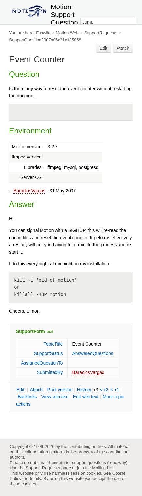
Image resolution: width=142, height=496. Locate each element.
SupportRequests (101, 32)
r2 (106, 389)
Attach (123, 48)
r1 (117, 389)
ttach (36, 389)
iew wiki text (55, 396)
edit (50, 331)
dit (20, 389)
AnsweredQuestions (92, 353)
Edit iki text (86, 396)
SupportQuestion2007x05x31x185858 (45, 39)
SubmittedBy (50, 372)
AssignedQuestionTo (42, 362)
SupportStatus (48, 353)
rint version (60, 389)
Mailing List (103, 467)
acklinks (27, 396)
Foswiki (43, 32)
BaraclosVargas (29, 190)
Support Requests (43, 467)
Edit (103, 48)
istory (84, 389)
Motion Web (67, 32)
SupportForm (30, 331)
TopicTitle (53, 344)
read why (117, 462)
